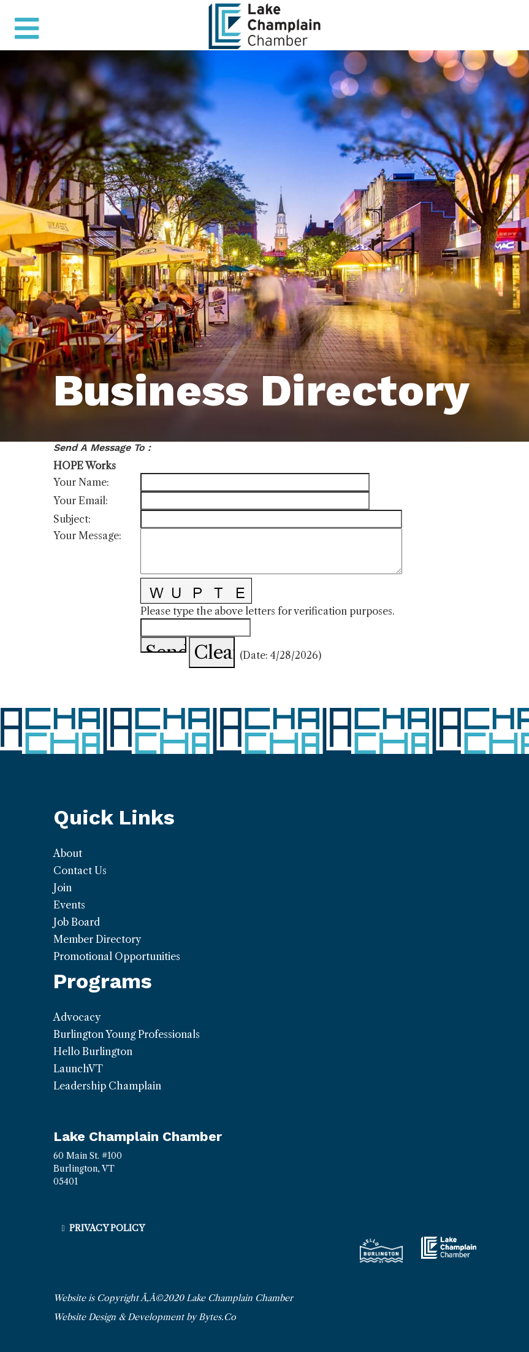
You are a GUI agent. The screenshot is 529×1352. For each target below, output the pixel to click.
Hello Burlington (92, 1051)
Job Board (76, 922)
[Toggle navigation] (26, 29)
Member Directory (97, 939)
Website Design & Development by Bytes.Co (144, 1317)
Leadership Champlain (107, 1086)
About (67, 853)
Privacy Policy (107, 1228)
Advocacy (77, 1017)
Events (69, 905)
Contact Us (80, 870)
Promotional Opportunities (116, 956)
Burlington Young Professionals (126, 1034)
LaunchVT (78, 1068)
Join (62, 887)
